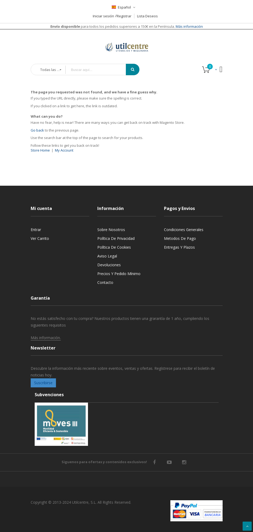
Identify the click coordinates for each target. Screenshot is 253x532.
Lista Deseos (147, 16)
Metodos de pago (180, 238)
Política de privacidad (116, 238)
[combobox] (99, 70)
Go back (37, 130)
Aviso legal (107, 256)
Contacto (105, 282)
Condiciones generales (183, 229)
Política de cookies (114, 247)
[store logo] (126, 40)
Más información (189, 26)
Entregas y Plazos (179, 247)
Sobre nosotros (111, 229)
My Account (64, 150)
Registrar (124, 16)
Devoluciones (109, 264)
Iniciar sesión (103, 16)
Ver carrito (40, 238)
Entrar (36, 229)
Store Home (40, 150)
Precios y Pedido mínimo (118, 273)
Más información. (46, 337)
